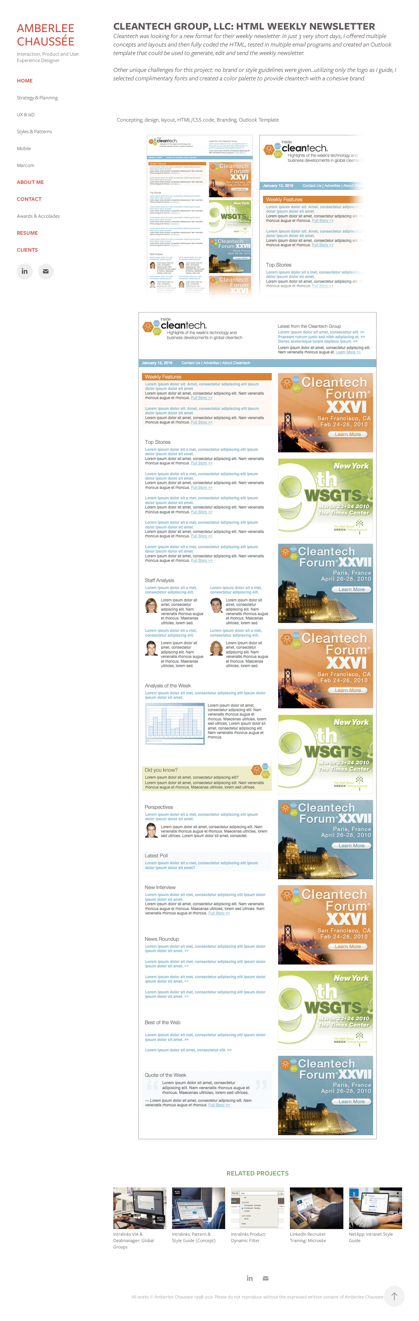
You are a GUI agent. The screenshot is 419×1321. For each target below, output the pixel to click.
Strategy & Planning (37, 97)
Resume (27, 233)
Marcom (25, 165)
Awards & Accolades (38, 216)
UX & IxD (25, 114)
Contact (29, 199)
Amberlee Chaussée (47, 34)
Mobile (24, 148)
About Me (30, 182)
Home (25, 81)
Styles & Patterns (34, 131)
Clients (27, 250)
